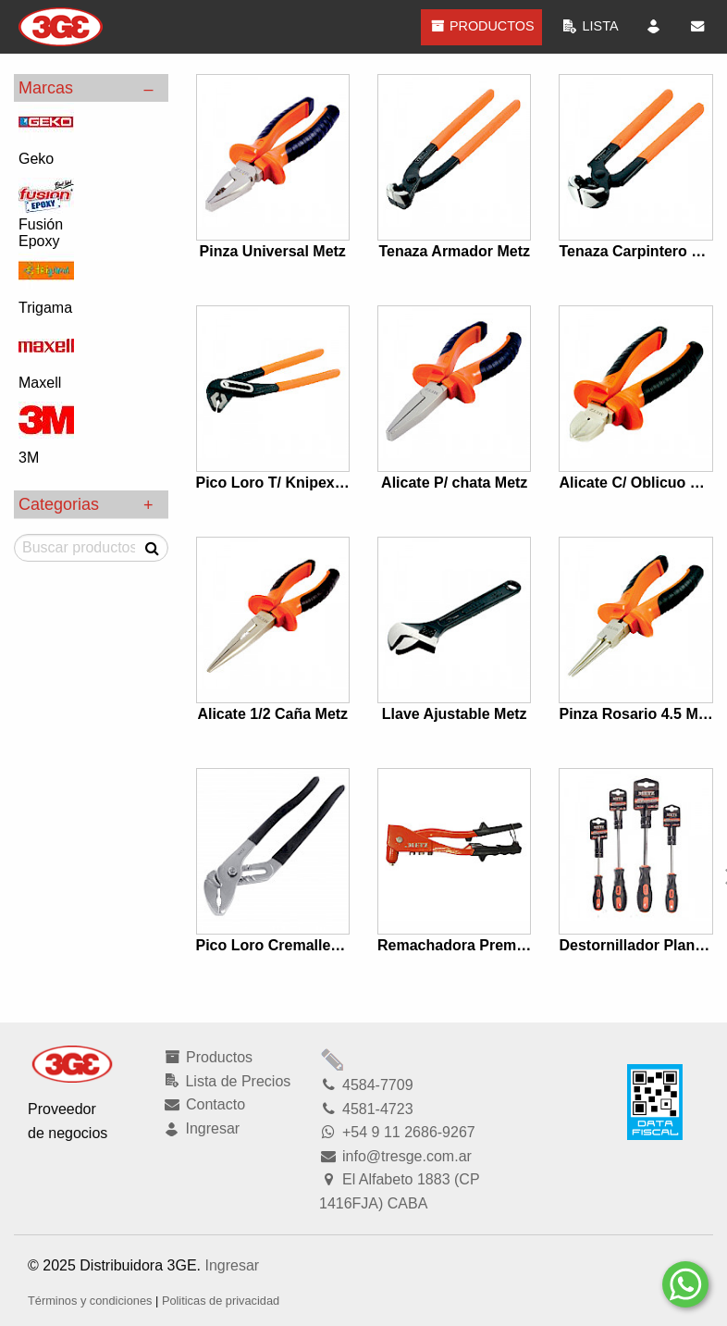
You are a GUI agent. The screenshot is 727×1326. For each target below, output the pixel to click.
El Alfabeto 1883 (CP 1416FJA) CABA (399, 1191)
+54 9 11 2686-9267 (397, 1132)
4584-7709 (366, 1085)
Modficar (333, 1059)
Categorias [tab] (58, 504)
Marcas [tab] (45, 88)
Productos (481, 26)
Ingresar (231, 1265)
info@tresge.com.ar (395, 1156)
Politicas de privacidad (220, 1300)
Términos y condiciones (90, 1300)
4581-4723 (366, 1109)
